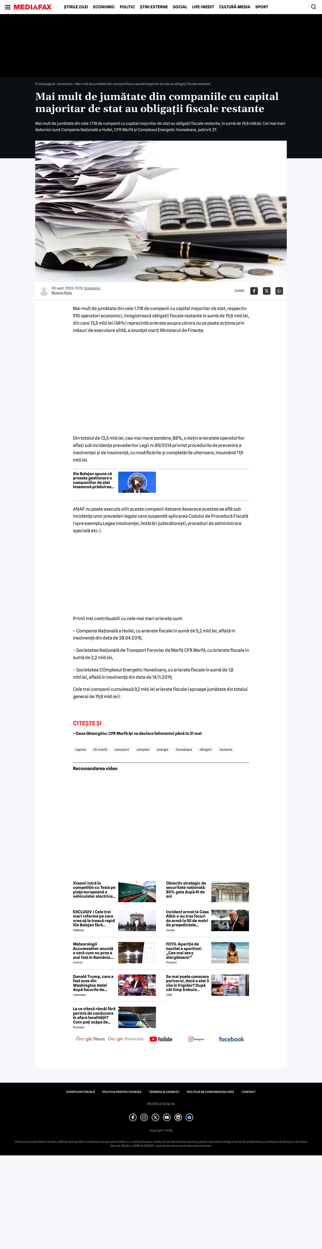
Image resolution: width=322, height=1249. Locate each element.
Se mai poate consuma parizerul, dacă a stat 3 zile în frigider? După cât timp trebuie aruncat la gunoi (187, 983)
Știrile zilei (76, 7)
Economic (104, 7)
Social (180, 7)
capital (80, 749)
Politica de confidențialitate (210, 1092)
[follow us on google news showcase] (125, 1040)
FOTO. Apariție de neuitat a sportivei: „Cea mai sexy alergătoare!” (184, 951)
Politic (127, 7)
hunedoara (184, 749)
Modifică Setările (161, 1104)
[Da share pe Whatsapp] (279, 291)
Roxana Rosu (62, 293)
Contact (249, 1092)
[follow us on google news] (90, 1040)
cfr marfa (100, 749)
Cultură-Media (234, 7)
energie (162, 749)
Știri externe (154, 7)
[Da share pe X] (266, 291)
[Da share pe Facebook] (254, 291)
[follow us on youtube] (161, 1040)
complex (143, 749)
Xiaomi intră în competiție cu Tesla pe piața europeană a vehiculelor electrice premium (94, 890)
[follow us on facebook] (231, 1039)
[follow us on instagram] (196, 1040)
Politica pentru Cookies (121, 1092)
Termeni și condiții (164, 1092)
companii (122, 749)
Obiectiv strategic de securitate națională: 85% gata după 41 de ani (186, 890)
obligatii (205, 749)
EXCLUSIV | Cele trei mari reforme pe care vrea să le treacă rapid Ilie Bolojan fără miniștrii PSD (94, 918)
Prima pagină (45, 84)
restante (225, 749)
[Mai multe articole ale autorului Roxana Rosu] (44, 291)
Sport (261, 7)
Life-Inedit (203, 7)
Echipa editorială (80, 1092)
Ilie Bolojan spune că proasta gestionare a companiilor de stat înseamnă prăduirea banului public (92, 480)
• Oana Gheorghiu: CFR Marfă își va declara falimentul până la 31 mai (137, 733)
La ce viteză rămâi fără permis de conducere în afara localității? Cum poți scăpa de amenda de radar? (94, 1015)
